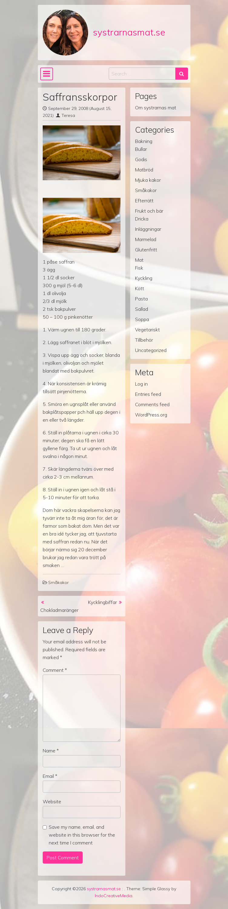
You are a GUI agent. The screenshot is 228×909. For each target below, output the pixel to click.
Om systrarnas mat (155, 108)
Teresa (68, 115)
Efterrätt (144, 200)
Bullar (141, 149)
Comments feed (152, 404)
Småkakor (58, 582)
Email (50, 776)
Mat (139, 260)
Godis (141, 159)
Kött (139, 288)
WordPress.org (151, 415)
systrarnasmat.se (129, 32)
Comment (55, 670)
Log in (141, 384)
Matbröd (144, 170)
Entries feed (148, 394)
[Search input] (142, 74)
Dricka (141, 219)
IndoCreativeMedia (113, 895)
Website (52, 801)
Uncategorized (151, 350)
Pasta (141, 299)
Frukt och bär (149, 211)
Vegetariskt (147, 330)
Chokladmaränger (59, 610)
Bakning (143, 141)
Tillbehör (144, 340)
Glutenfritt (146, 250)
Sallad (141, 309)
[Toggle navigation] (46, 74)
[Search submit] (181, 74)
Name (51, 751)
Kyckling (143, 278)
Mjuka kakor (148, 180)
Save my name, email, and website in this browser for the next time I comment (82, 835)
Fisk (139, 268)
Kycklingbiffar (102, 602)
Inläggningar (148, 229)
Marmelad (145, 239)
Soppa (142, 319)
